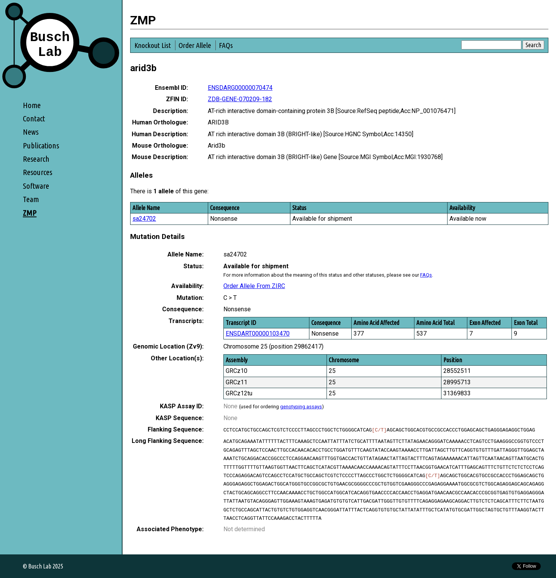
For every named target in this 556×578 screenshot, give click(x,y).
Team (31, 199)
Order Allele (194, 45)
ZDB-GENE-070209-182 (240, 99)
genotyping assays (301, 406)
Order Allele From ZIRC (254, 286)
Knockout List (152, 45)
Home (32, 105)
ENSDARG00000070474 (240, 87)
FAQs (226, 45)
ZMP (30, 213)
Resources (37, 172)
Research (36, 158)
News (30, 131)
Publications (41, 145)
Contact (34, 118)
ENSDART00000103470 (258, 333)
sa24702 (144, 218)
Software (36, 186)
